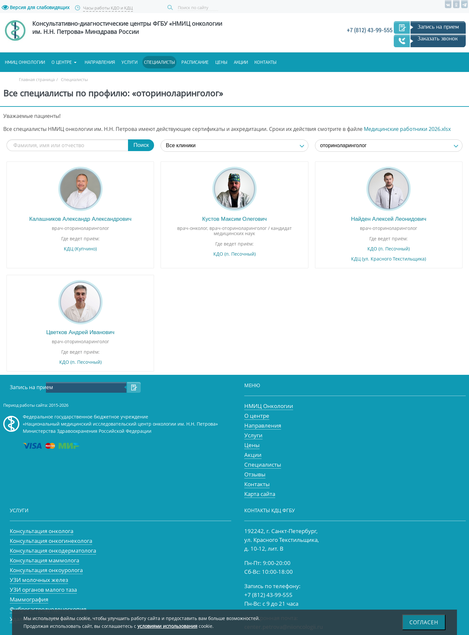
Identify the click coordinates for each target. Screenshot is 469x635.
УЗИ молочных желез (39, 580)
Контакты (265, 62)
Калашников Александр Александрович (80, 219)
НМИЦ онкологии (25, 62)
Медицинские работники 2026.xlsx (407, 129)
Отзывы (254, 474)
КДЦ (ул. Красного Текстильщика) (388, 258)
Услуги (129, 62)
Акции (241, 62)
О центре (61, 62)
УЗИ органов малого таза (43, 589)
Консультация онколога (41, 531)
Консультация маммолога (44, 560)
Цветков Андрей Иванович (80, 332)
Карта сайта (259, 494)
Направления (100, 62)
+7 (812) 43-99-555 (369, 30)
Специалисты (159, 62)
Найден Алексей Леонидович (388, 219)
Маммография (29, 599)
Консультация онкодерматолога (53, 550)
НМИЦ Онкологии (268, 406)
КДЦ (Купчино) (80, 248)
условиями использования (167, 626)
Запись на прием (438, 26)
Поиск (171, 8)
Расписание (195, 62)
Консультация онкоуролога (46, 570)
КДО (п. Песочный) (234, 254)
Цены (221, 62)
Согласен (423, 622)
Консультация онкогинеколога (51, 540)
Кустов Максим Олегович (234, 219)
